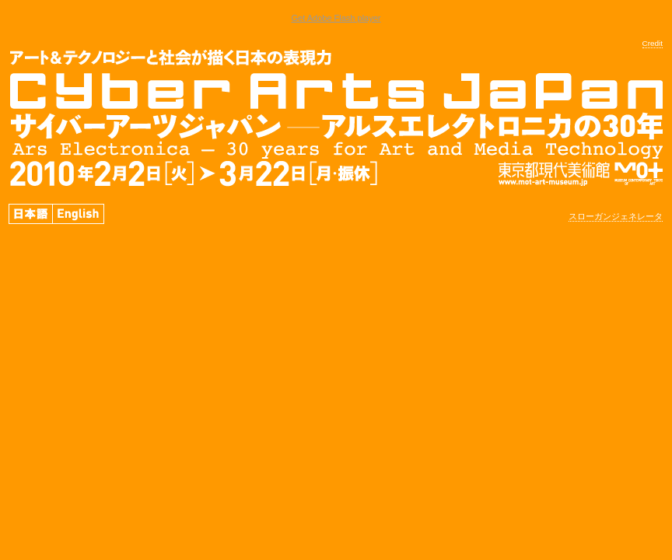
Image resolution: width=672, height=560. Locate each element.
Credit (652, 43)
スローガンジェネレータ (616, 216)
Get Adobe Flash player (336, 18)
